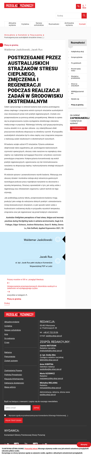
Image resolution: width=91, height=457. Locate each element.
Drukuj (7, 303)
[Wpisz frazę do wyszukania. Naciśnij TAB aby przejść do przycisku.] (71, 15)
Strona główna (9, 35)
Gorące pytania (76, 57)
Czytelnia (8, 326)
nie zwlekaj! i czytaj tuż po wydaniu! (78, 122)
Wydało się (75, 99)
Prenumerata (9, 356)
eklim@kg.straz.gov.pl (49, 360)
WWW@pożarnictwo (77, 92)
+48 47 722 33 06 (50, 332)
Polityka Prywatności (13, 375)
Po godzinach (76, 63)
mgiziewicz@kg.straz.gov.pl (51, 378)
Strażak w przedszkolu (75, 77)
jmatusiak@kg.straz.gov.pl (51, 351)
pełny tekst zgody (13, 420)
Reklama (8, 352)
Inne (6, 334)
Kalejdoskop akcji (77, 52)
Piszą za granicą (36, 35)
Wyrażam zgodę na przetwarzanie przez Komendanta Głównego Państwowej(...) (38, 415)
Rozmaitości (22, 35)
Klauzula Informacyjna (13, 379)
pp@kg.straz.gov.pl (54, 336)
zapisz (36, 408)
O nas (6, 342)
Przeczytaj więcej (31, 449)
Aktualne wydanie (11, 322)
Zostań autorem (11, 361)
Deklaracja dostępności (14, 383)
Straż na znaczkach (75, 85)
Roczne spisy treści (76, 69)
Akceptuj (84, 445)
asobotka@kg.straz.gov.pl (50, 369)
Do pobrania (9, 338)
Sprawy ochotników (12, 330)
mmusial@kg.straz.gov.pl (50, 388)
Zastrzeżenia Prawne (13, 370)
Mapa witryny (10, 387)
